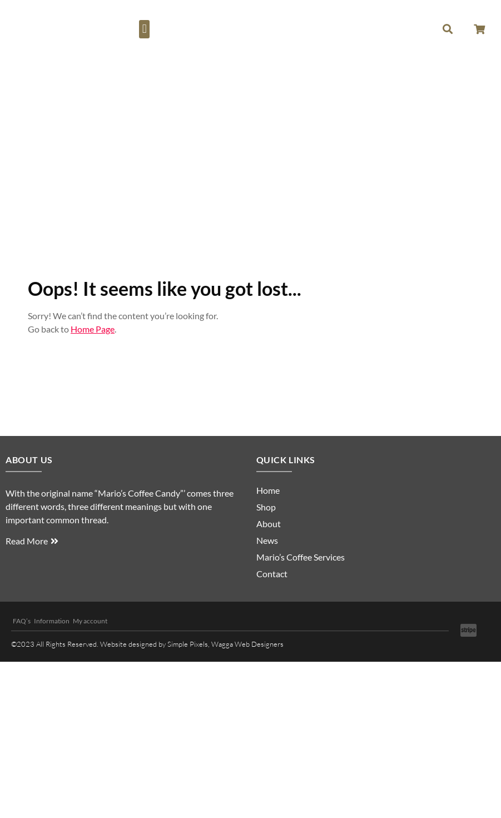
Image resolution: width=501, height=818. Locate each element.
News (267, 540)
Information (52, 621)
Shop (266, 507)
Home (268, 490)
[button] (144, 29)
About (268, 523)
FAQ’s (22, 621)
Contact (271, 573)
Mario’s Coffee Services (300, 557)
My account (90, 621)
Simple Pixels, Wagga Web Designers (225, 643)
